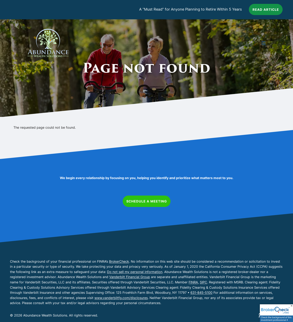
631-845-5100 (201, 292)
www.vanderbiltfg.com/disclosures (121, 298)
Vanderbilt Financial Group (129, 277)
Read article (266, 10)
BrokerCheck (119, 261)
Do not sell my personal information (134, 272)
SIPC (203, 282)
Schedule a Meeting (146, 201)
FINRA (193, 282)
